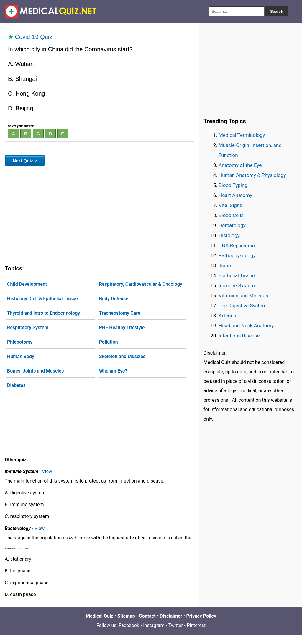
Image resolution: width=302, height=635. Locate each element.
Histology (229, 235)
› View (46, 471)
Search (276, 11)
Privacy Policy (201, 616)
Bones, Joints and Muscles (35, 371)
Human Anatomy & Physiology (252, 175)
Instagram (153, 625)
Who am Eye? (113, 371)
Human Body (20, 356)
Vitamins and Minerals (243, 295)
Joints (225, 265)
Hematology (232, 225)
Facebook (129, 625)
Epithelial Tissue (237, 275)
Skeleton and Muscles (122, 356)
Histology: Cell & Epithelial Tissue (42, 298)
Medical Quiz (99, 616)
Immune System (237, 285)
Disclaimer (171, 616)
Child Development (27, 284)
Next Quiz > (25, 160)
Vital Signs (230, 205)
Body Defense (113, 298)
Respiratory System (27, 327)
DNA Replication (237, 245)
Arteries (227, 316)
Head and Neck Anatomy (246, 326)
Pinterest (196, 625)
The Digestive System (243, 306)
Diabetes (16, 385)
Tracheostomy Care (119, 313)
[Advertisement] (99, 214)
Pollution (108, 342)
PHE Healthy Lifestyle (122, 327)
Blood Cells (231, 215)
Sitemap (126, 616)
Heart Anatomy (235, 195)
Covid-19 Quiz (33, 37)
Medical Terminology (242, 135)
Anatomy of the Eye (240, 165)
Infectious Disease (239, 336)
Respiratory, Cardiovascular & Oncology (140, 284)
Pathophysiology (237, 255)
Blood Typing (233, 185)
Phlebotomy (19, 342)
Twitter (175, 625)
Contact (147, 616)
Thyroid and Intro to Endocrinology (43, 313)
